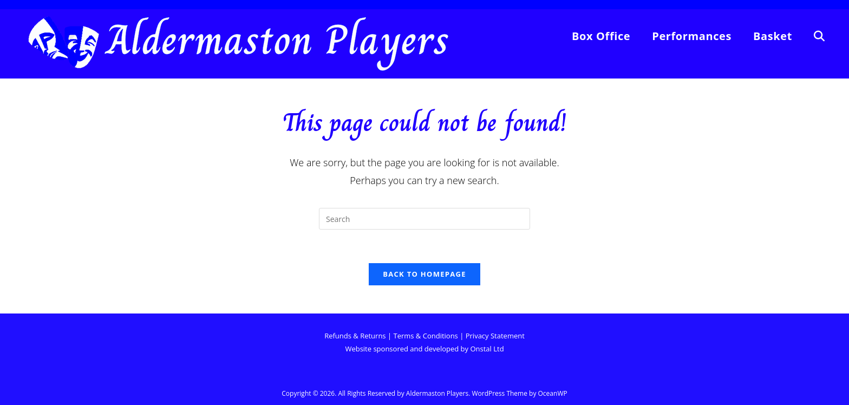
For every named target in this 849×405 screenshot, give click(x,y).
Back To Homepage (424, 274)
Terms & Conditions (425, 336)
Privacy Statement (495, 336)
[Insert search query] (424, 219)
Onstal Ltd (487, 349)
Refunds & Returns (356, 336)
